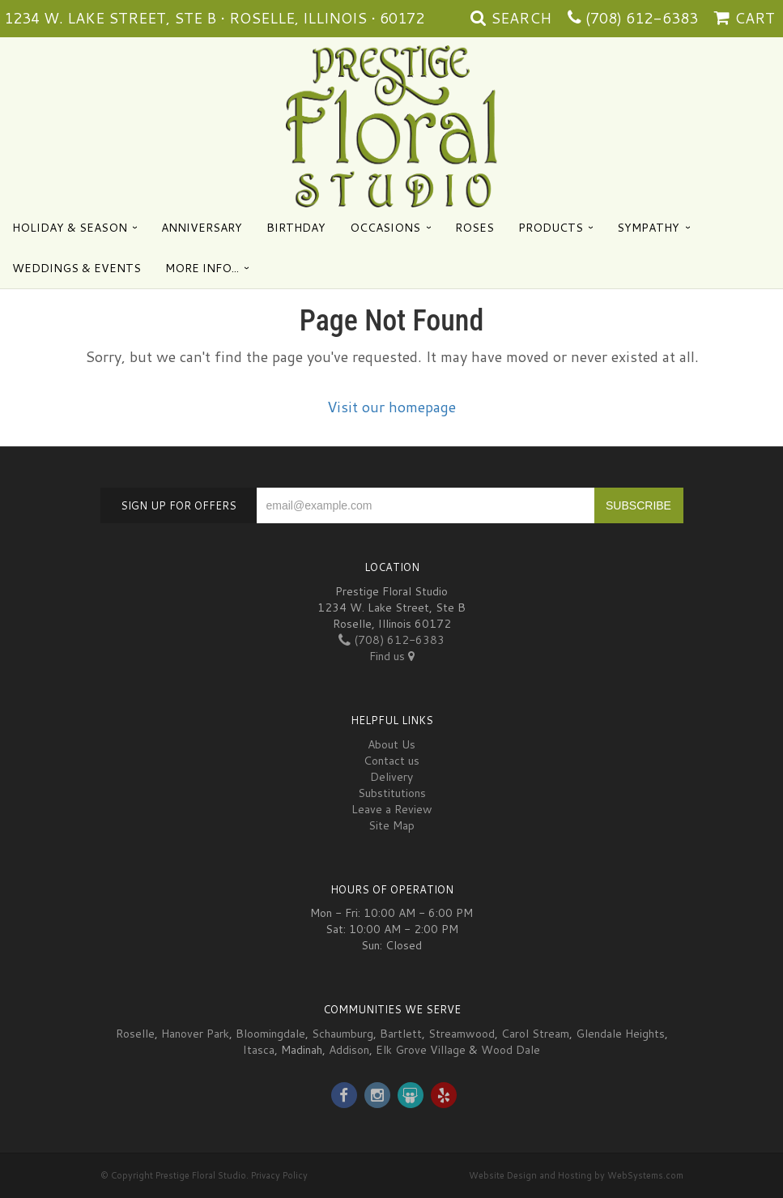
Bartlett (401, 1033)
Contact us (391, 760)
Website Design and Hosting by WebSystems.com (576, 1175)
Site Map (391, 825)
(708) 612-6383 (641, 17)
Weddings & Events (76, 268)
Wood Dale (510, 1050)
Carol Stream (535, 1033)
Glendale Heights (620, 1033)
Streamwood (461, 1033)
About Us (391, 744)
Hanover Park (195, 1033)
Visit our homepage (391, 406)
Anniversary (201, 228)
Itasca (258, 1050)
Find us (392, 656)
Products (550, 228)
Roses (474, 228)
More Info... (202, 268)
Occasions (385, 228)
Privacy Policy (279, 1175)
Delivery (391, 777)
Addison (349, 1050)
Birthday (296, 228)
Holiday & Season (69, 228)
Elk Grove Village (421, 1050)
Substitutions (392, 793)
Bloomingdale (270, 1033)
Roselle (135, 1033)
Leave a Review (391, 809)
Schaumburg (342, 1033)
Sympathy (648, 228)
